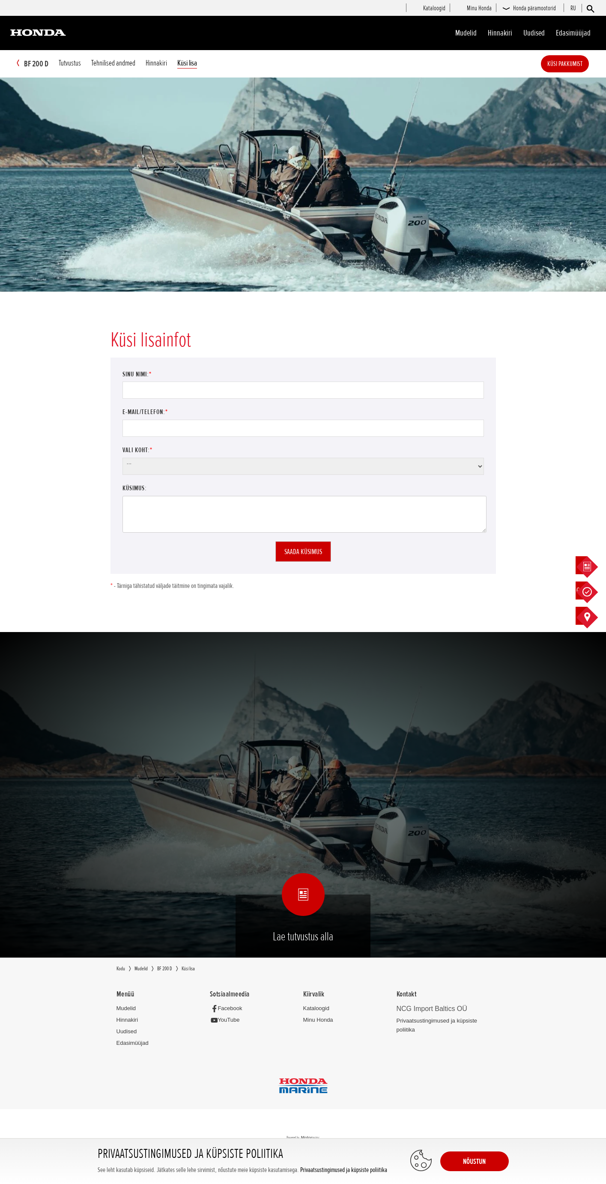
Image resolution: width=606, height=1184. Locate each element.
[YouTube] (227, 1020)
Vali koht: (137, 450)
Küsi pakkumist (577, 64)
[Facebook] (228, 1008)
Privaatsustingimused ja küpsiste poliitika (343, 1170)
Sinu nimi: (137, 374)
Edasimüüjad (573, 33)
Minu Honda (318, 1020)
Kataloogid (316, 1008)
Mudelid (466, 33)
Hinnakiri (500, 33)
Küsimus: (134, 488)
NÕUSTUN (474, 1161)
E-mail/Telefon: (145, 412)
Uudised (534, 33)
